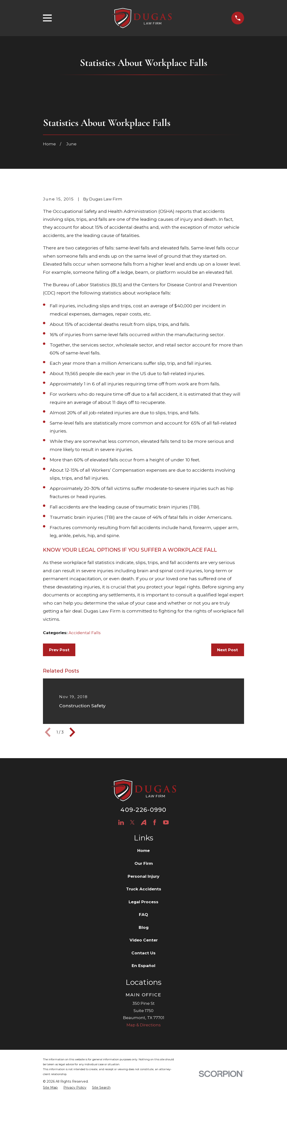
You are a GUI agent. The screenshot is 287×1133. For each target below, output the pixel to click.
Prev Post (59, 698)
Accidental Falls (85, 681)
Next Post (227, 698)
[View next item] (72, 780)
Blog (144, 975)
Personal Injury (143, 924)
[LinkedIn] (121, 870)
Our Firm (143, 911)
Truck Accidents (143, 937)
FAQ (143, 962)
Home (143, 899)
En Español (143, 1014)
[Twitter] (132, 870)
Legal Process (143, 950)
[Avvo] (143, 870)
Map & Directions (143, 1073)
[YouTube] (166, 870)
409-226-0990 (143, 858)
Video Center (144, 988)
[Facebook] (154, 870)
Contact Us (143, 1001)
